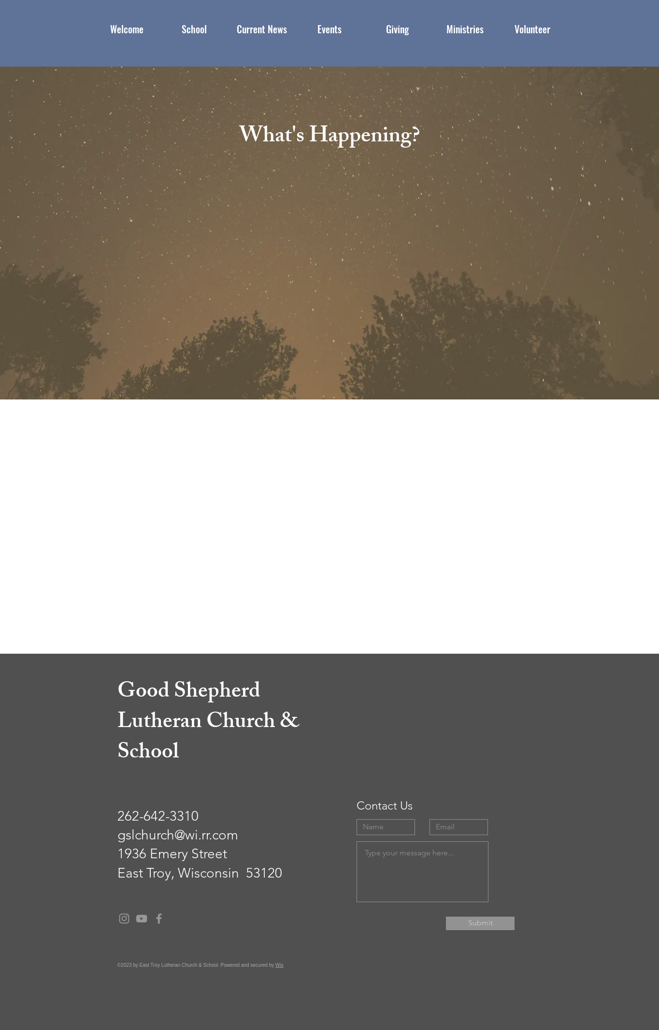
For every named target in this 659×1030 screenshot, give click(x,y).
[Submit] (480, 923)
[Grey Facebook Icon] (159, 918)
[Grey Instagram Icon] (124, 918)
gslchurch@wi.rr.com (177, 835)
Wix (279, 965)
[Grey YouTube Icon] (141, 918)
